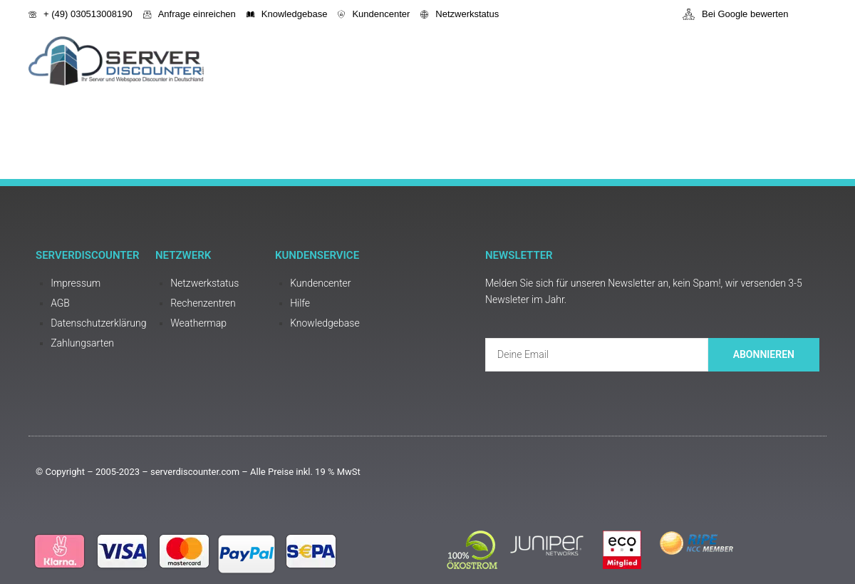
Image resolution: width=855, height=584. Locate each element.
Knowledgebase (287, 14)
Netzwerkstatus (459, 14)
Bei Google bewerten (735, 14)
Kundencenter (374, 14)
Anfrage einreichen (189, 14)
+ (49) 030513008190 (80, 14)
